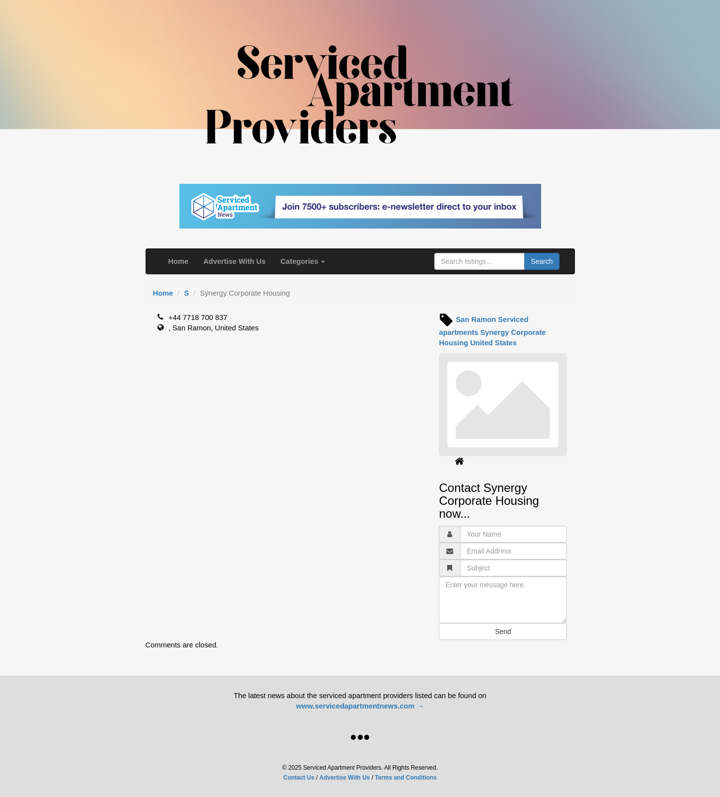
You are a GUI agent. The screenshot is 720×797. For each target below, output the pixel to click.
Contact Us (299, 777)
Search (542, 261)
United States (493, 343)
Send (503, 632)
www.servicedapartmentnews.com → (360, 706)
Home (178, 261)
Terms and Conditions (406, 777)
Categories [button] (303, 261)
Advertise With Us (234, 261)
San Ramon (476, 319)
